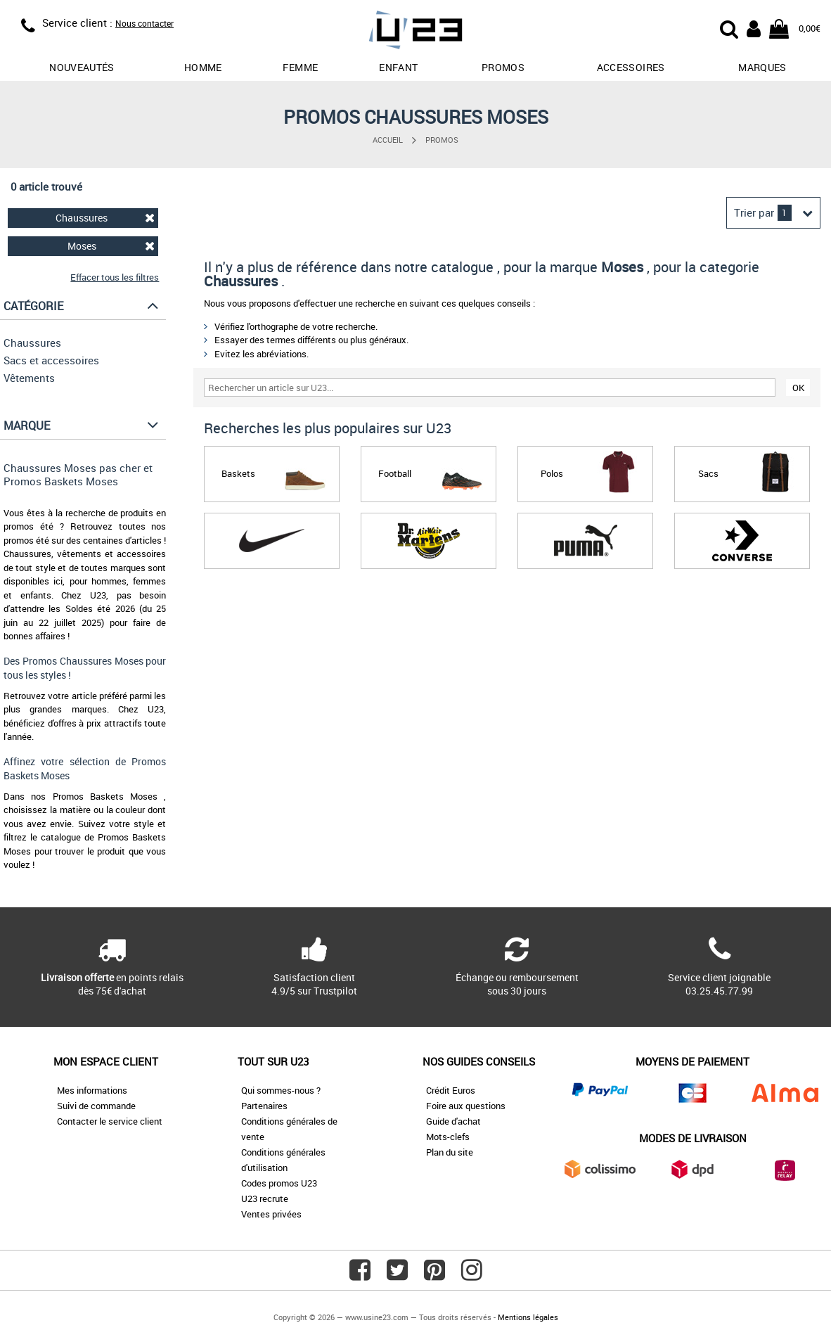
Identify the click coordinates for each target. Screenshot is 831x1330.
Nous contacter (144, 23)
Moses (111, 245)
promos (503, 67)
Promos (441, 139)
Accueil (388, 139)
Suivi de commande (96, 1105)
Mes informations (92, 1090)
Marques (762, 67)
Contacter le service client (109, 1121)
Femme (300, 67)
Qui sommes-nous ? (281, 1090)
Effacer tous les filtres (114, 277)
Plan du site (449, 1152)
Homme (203, 67)
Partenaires (264, 1105)
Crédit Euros (450, 1090)
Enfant (398, 67)
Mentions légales (528, 1317)
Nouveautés (82, 67)
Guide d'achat (453, 1121)
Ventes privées (271, 1214)
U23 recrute (264, 1198)
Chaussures (105, 217)
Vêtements (29, 378)
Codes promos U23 (279, 1183)
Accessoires (631, 67)
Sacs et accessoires (51, 360)
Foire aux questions (465, 1105)
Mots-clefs (448, 1136)
